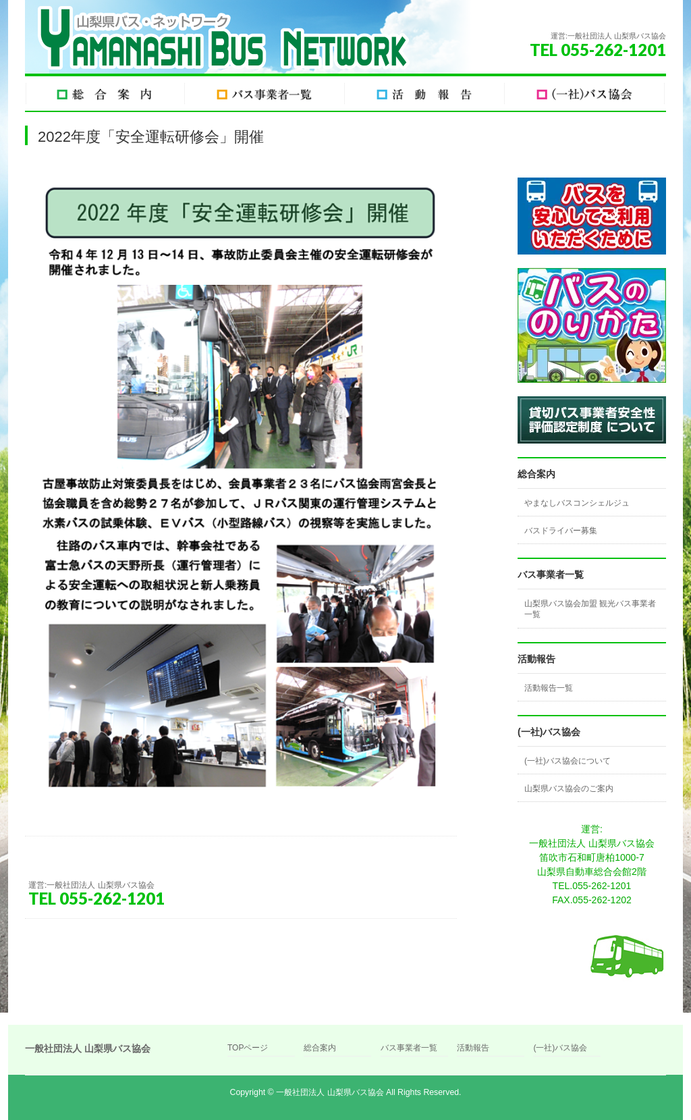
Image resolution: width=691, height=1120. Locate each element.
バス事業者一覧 (409, 1048)
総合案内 (320, 1048)
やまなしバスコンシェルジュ (577, 503)
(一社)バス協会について (567, 761)
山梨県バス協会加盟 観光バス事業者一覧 (590, 609)
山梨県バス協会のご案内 (568, 788)
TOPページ (247, 1048)
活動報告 (473, 1048)
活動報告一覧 (548, 688)
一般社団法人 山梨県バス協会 (329, 1092)
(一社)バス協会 (560, 1048)
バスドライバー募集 (560, 530)
